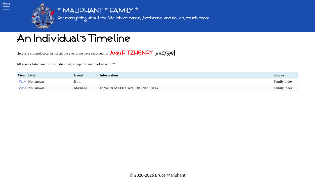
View (22, 81)
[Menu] (6, 7)
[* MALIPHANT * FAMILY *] (120, 16)
